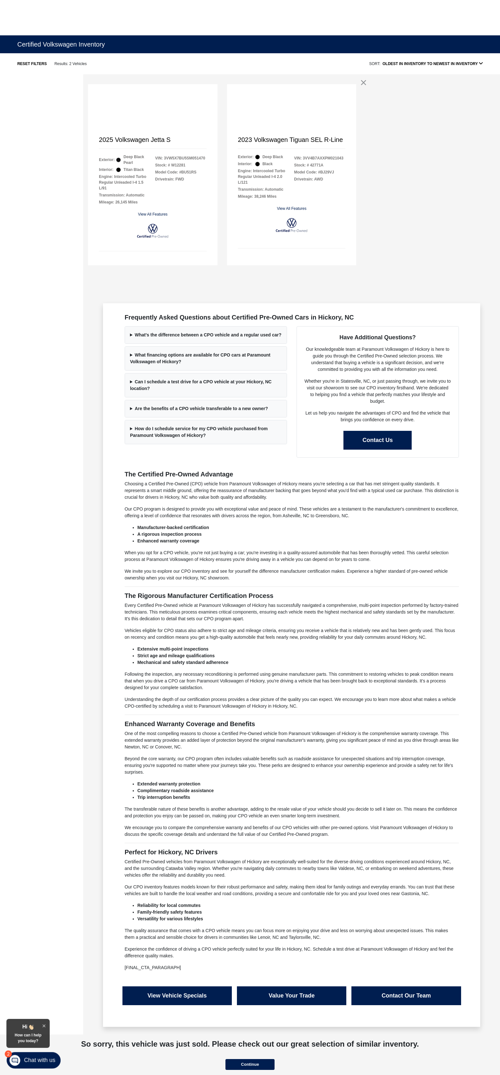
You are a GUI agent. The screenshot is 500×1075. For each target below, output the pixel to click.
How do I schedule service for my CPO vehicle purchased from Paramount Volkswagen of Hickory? (199, 432)
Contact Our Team (406, 995)
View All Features (153, 214)
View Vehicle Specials (177, 995)
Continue (250, 1064)
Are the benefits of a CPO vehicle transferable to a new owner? (201, 408)
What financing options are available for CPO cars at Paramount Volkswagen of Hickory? (200, 358)
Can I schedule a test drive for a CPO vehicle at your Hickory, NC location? (201, 385)
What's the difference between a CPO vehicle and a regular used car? (208, 334)
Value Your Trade (291, 995)
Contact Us (378, 440)
